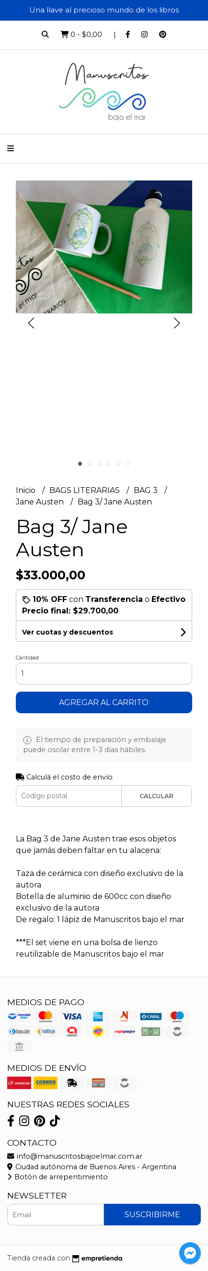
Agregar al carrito (104, 702)
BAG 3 (147, 490)
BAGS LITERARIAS (85, 490)
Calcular (156, 796)
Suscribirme (152, 1214)
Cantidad (27, 657)
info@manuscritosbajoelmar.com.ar (74, 1156)
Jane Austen (41, 501)
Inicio (26, 490)
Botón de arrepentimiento (57, 1177)
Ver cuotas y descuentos (67, 632)
